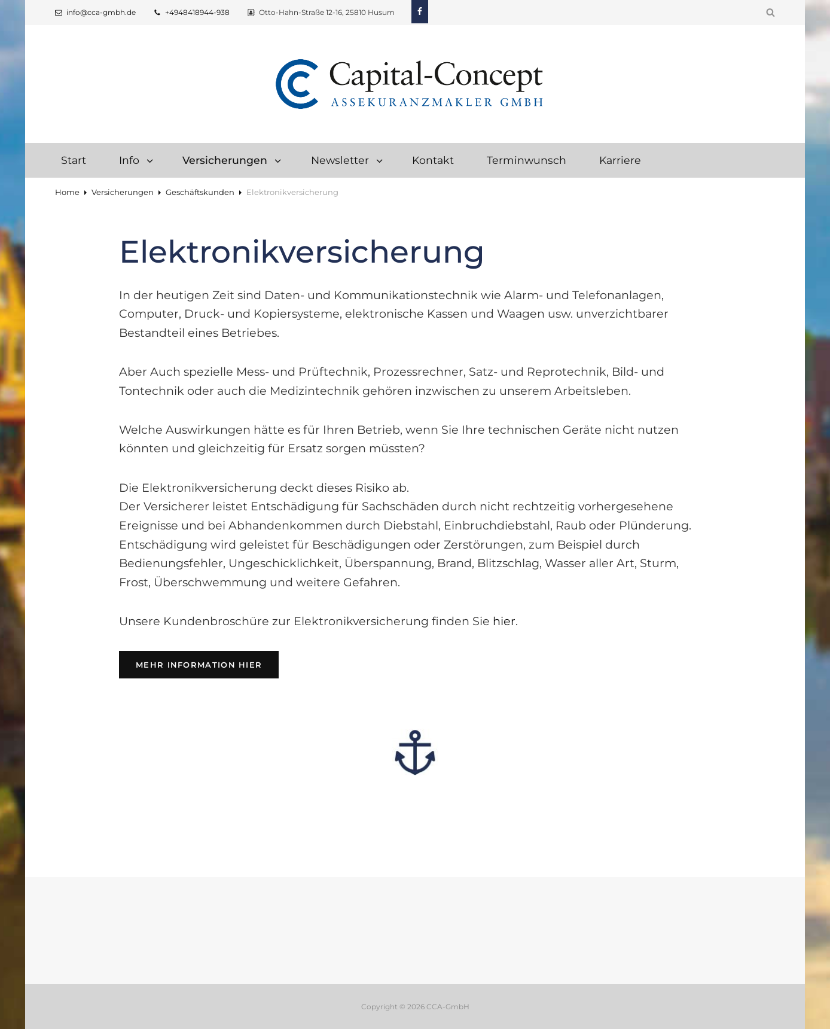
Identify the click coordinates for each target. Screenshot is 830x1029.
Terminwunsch (526, 160)
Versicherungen (232, 160)
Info (137, 160)
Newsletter (348, 160)
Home (67, 192)
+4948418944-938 (192, 12)
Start (73, 160)
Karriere (620, 160)
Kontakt (433, 160)
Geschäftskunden (200, 192)
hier (504, 621)
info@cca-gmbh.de (95, 12)
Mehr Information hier (207, 663)
